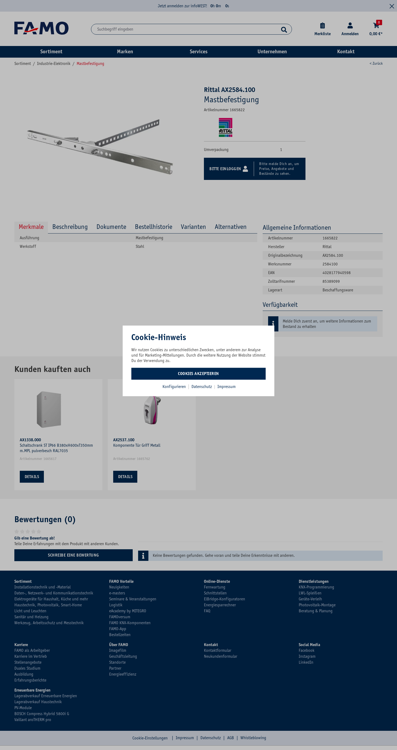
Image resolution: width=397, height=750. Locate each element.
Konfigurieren (174, 386)
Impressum (226, 386)
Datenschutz (202, 386)
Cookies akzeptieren (198, 373)
